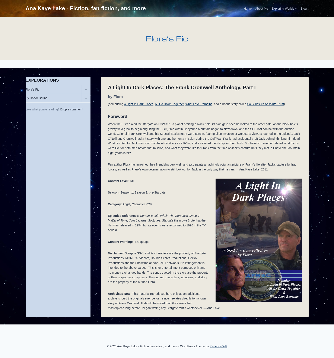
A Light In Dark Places (138, 104)
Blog (304, 8)
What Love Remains (198, 104)
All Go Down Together (169, 104)
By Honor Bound (37, 98)
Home (248, 8)
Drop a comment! (71, 109)
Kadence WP (218, 346)
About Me (261, 8)
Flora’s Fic (32, 89)
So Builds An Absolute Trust (265, 104)
